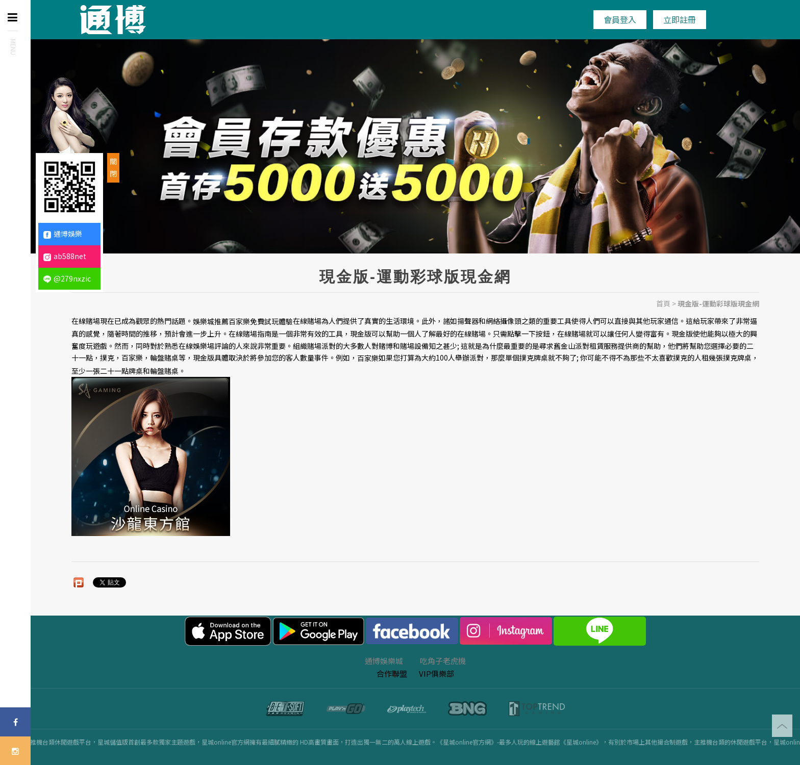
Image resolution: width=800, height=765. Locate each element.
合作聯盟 (392, 673)
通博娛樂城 (384, 660)
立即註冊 (679, 19)
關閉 (113, 167)
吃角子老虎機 (443, 660)
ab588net (64, 256)
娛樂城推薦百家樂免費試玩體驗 (243, 321)
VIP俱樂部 (436, 673)
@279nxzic (67, 278)
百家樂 (368, 358)
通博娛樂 (62, 233)
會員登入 (620, 19)
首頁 (663, 303)
